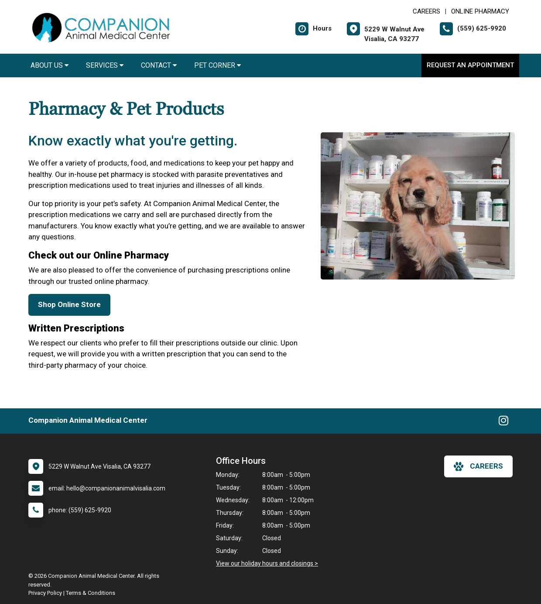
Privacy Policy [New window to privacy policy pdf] (45, 593)
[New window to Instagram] (503, 422)
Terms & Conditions (90, 593)
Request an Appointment (470, 65)
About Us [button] (49, 65)
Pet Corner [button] (217, 65)
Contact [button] (159, 65)
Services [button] (104, 65)
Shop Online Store (69, 304)
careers (478, 466)
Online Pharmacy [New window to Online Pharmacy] (480, 11)
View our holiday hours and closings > (267, 563)
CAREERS (426, 11)
